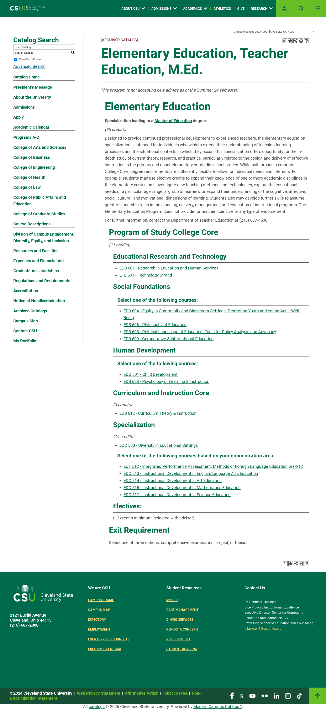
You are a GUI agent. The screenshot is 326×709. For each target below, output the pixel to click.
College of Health (29, 177)
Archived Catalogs (30, 310)
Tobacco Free (175, 693)
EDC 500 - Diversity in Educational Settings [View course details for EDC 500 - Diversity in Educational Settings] (158, 445)
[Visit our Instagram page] (288, 696)
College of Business (31, 157)
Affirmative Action (141, 693)
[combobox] (274, 31)
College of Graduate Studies (39, 213)
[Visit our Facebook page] (232, 696)
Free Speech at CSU (104, 649)
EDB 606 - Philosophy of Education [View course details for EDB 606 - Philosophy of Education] (154, 324)
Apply (18, 117)
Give (240, 9)
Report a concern (182, 629)
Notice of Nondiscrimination (39, 300)
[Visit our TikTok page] (299, 696)
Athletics (222, 9)
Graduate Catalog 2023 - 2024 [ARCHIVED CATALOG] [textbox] (264, 31)
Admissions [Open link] (164, 9)
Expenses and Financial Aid (38, 260)
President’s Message (32, 87)
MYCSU (172, 600)
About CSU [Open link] (133, 9)
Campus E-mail (101, 600)
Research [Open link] (262, 9)
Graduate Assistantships (36, 270)
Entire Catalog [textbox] (23, 47)
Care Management (182, 610)
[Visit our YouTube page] (252, 696)
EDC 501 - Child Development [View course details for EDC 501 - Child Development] (150, 374)
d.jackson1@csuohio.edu (262, 629)
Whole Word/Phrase (30, 59)
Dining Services (179, 620)
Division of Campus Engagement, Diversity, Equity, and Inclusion (43, 237)
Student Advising (181, 649)
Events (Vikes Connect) (108, 639)
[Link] (317, 696)
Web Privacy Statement (98, 693)
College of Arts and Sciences (39, 147)
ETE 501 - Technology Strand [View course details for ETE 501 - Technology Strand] (145, 275)
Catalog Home (26, 77)
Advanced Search (29, 66)
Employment (99, 629)
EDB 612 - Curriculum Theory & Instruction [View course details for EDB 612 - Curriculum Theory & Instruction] (157, 413)
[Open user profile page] (284, 8)
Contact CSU (25, 330)
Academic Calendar (31, 127)
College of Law (27, 187)
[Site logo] (27, 8)
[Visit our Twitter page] (241, 696)
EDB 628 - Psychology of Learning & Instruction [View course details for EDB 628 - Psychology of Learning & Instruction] (166, 381)
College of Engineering (34, 167)
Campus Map (25, 320)
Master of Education (173, 120)
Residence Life (178, 639)
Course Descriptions (32, 223)
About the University (32, 97)
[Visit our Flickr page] (264, 696)
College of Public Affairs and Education (39, 200)
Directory (97, 620)
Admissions (24, 107)
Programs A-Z (26, 137)
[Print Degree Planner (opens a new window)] (285, 40)
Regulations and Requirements (41, 280)
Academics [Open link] (195, 9)
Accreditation (25, 290)
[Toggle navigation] (317, 8)
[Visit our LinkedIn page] (276, 696)
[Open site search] (301, 8)
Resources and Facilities (35, 250)
